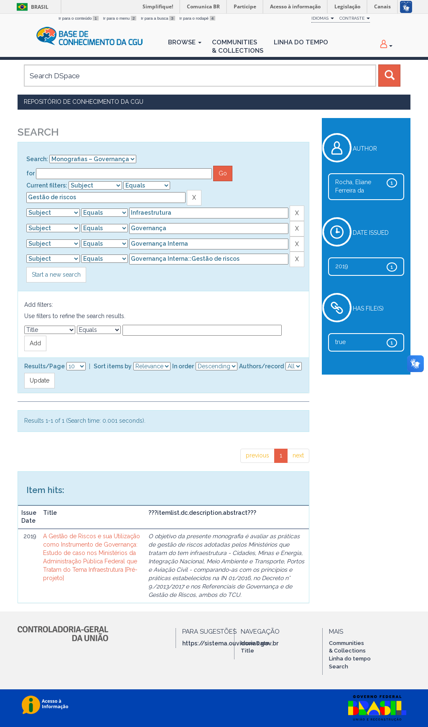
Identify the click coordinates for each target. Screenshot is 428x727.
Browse (184, 42)
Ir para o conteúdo (79, 18)
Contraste (354, 18)
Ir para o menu (120, 18)
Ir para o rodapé (197, 18)
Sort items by (113, 366)
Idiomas (322, 18)
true (340, 342)
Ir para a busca (158, 18)
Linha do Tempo (301, 42)
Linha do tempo (350, 658)
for (30, 173)
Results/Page (44, 366)
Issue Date (255, 643)
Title (247, 650)
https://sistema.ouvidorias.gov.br (230, 643)
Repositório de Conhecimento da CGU (83, 101)
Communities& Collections (237, 46)
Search (338, 666)
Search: (37, 159)
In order (183, 366)
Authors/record (261, 366)
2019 (341, 266)
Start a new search (56, 274)
